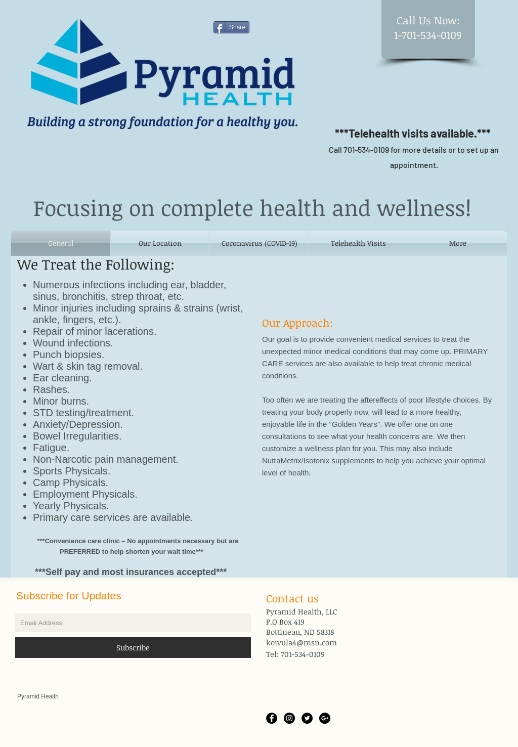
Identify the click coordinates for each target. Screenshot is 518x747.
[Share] (231, 27)
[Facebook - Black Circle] (271, 718)
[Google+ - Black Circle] (324, 718)
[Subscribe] (133, 647)
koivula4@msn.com (301, 642)
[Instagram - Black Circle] (289, 718)
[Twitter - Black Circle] (307, 718)
